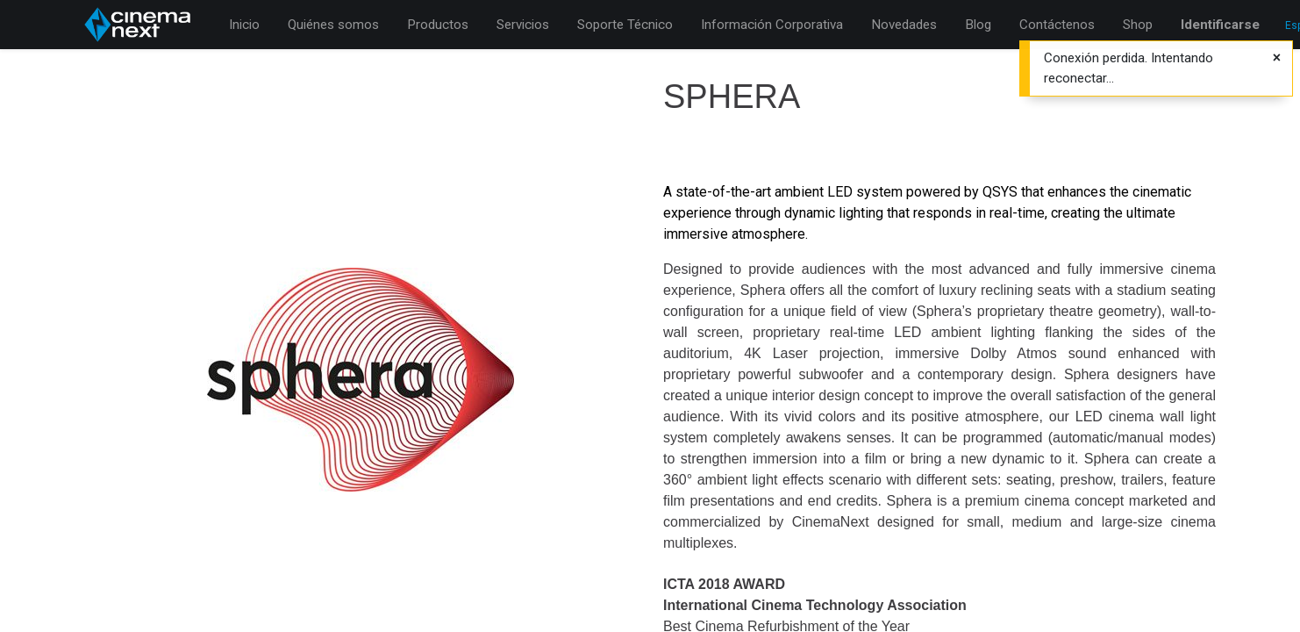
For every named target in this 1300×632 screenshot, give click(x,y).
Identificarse (1220, 24)
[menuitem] (244, 25)
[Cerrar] (1276, 58)
